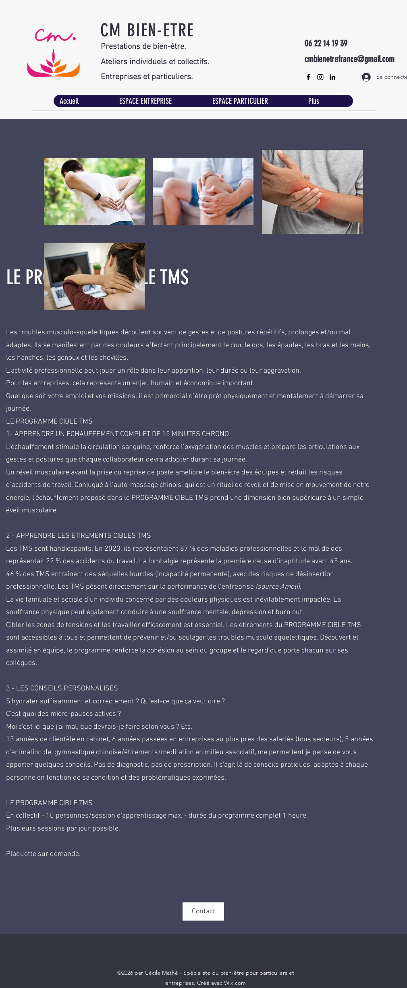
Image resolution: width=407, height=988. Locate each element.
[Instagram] (320, 77)
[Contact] (203, 911)
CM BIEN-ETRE (147, 30)
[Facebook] (308, 77)
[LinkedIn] (332, 77)
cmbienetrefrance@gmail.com (350, 59)
